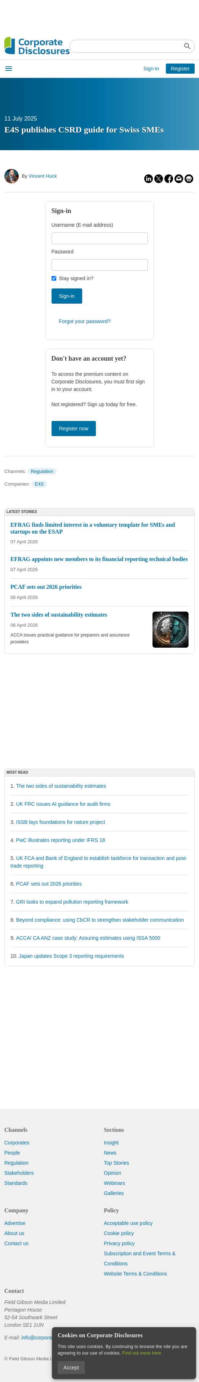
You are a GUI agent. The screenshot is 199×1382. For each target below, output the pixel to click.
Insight (111, 1143)
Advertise (14, 1223)
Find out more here (141, 1353)
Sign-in (151, 68)
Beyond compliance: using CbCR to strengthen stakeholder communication (100, 920)
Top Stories (116, 1163)
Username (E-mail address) (82, 224)
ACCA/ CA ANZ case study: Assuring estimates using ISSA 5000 (88, 938)
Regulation (42, 471)
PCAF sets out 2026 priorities (49, 884)
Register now (74, 428)
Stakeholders (19, 1173)
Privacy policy (119, 1243)
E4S (39, 484)
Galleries (114, 1193)
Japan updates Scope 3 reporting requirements (71, 956)
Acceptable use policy (128, 1223)
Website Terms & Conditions (135, 1274)
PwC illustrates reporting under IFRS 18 (60, 840)
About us (14, 1233)
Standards (15, 1183)
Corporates (16, 1143)
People (12, 1153)
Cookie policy (119, 1233)
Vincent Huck (42, 176)
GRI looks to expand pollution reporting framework (72, 902)
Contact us (16, 1243)
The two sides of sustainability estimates (61, 786)
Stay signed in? (76, 278)
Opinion (112, 1173)
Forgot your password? (85, 321)
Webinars (114, 1183)
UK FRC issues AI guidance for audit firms (63, 804)
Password (63, 251)
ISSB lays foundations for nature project (60, 822)
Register (180, 68)
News (110, 1153)
